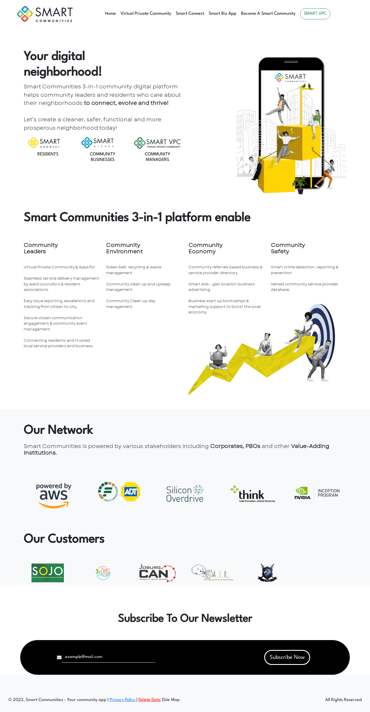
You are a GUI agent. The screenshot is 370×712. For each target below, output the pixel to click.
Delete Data (149, 700)
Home (110, 14)
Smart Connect (190, 14)
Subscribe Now (287, 657)
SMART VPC (315, 14)
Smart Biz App (222, 14)
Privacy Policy (123, 700)
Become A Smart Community (268, 14)
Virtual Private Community (146, 14)
